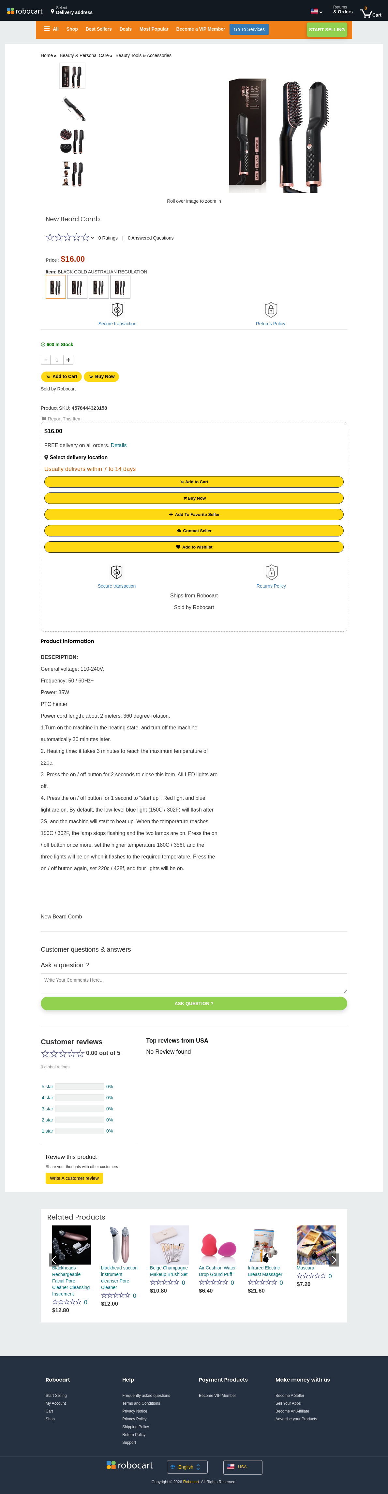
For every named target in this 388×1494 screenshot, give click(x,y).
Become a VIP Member (200, 29)
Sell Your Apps (288, 1401)
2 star (47, 1118)
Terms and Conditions (141, 1401)
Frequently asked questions (146, 1394)
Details (119, 444)
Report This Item (61, 417)
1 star (47, 1129)
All (51, 29)
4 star (47, 1096)
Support (129, 1441)
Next (334, 1258)
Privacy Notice (134, 1409)
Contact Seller (194, 529)
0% (109, 1085)
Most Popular (154, 29)
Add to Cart (62, 376)
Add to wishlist (193, 545)
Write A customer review (74, 1176)
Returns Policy (270, 323)
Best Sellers (99, 29)
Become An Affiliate (292, 1409)
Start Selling (327, 29)
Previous (54, 1258)
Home (47, 55)
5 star (47, 1085)
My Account (56, 1401)
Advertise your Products (296, 1417)
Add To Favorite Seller (194, 512)
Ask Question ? (193, 1001)
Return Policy (133, 1433)
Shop (72, 29)
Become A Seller (290, 1394)
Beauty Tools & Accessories (143, 55)
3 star (47, 1107)
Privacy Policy (134, 1417)
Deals (126, 29)
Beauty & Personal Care (84, 55)
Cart (49, 1409)
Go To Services (249, 29)
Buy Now (104, 376)
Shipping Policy (135, 1425)
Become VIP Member (217, 1394)
